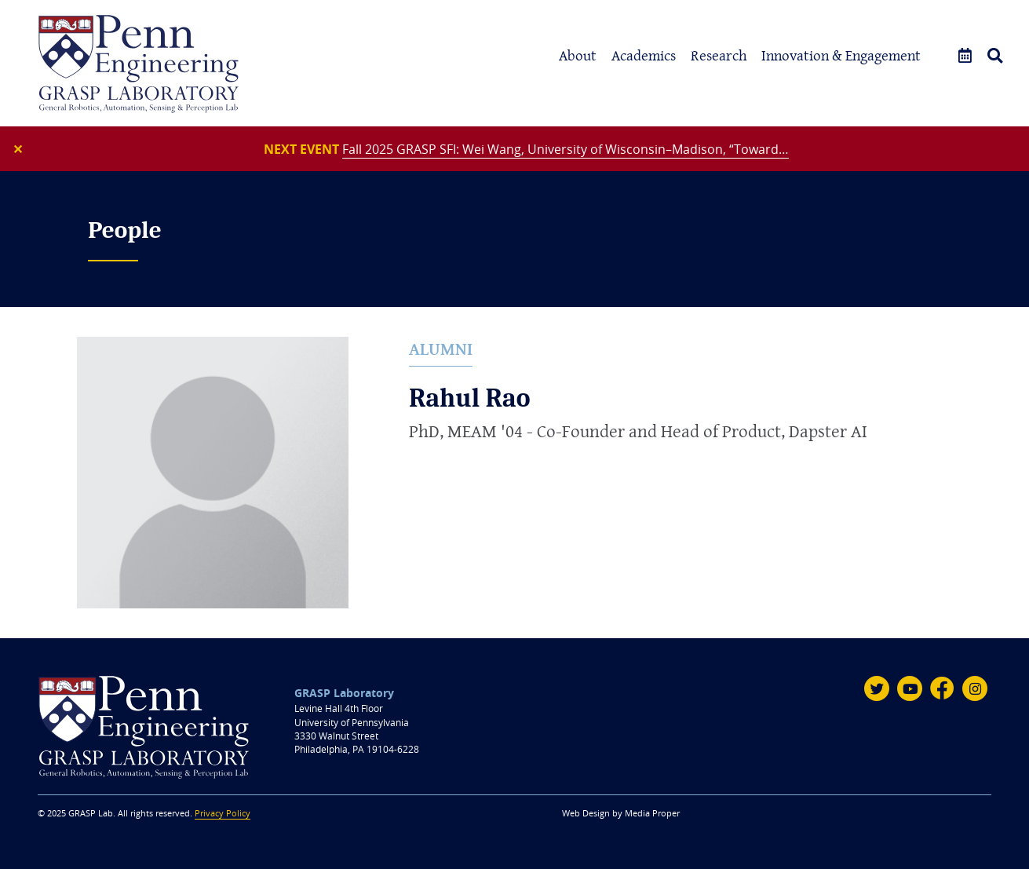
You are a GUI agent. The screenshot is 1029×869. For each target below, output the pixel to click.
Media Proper (652, 813)
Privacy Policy (222, 813)
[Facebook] (942, 688)
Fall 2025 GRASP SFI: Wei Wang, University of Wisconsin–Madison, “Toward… (565, 149)
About (578, 55)
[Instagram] (974, 688)
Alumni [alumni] (441, 349)
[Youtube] (909, 688)
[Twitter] (876, 688)
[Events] (965, 56)
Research (718, 55)
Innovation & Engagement (841, 55)
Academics (643, 55)
